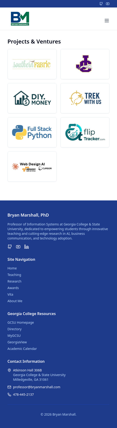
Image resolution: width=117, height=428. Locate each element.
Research (14, 281)
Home (12, 268)
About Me (14, 301)
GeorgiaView (17, 342)
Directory (14, 329)
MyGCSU (14, 335)
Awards (13, 288)
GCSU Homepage (20, 322)
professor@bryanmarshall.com (36, 387)
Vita (10, 294)
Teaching (14, 274)
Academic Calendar (22, 348)
